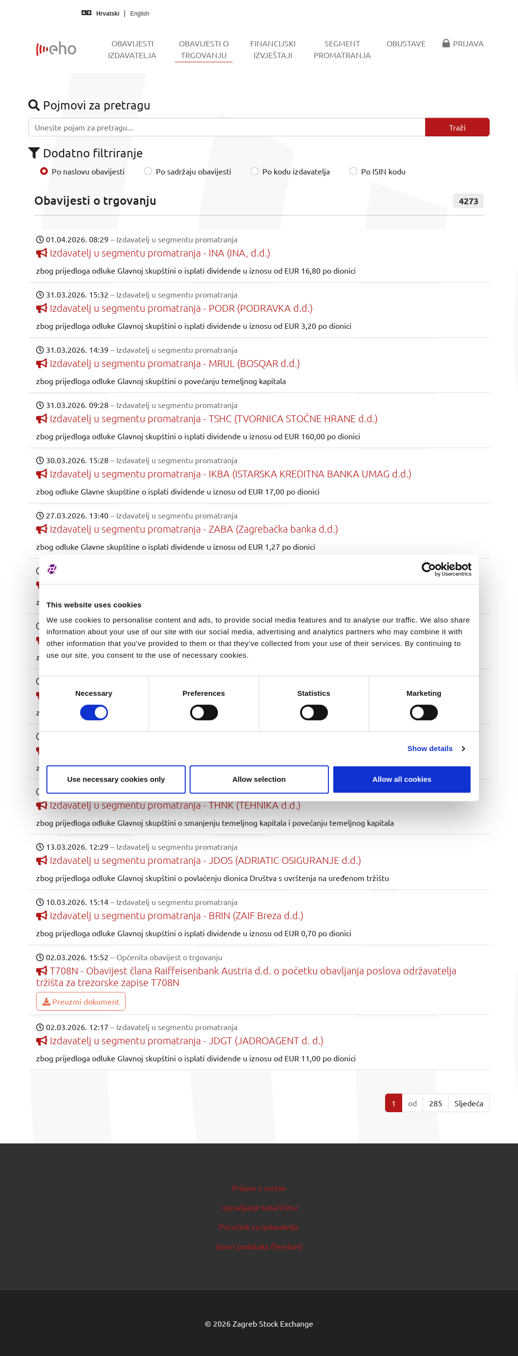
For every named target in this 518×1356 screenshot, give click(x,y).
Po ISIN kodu (383, 171)
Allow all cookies (402, 779)
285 (435, 1103)
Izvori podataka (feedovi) (259, 1246)
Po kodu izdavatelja (296, 171)
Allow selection (258, 779)
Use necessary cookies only (116, 779)
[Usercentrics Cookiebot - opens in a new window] (429, 569)
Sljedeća (468, 1103)
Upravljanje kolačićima (259, 1207)
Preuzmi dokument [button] (81, 1001)
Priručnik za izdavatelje (259, 1226)
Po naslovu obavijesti (88, 171)
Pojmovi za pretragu (89, 105)
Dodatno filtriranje (85, 153)
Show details (430, 748)
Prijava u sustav (259, 1187)
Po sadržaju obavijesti (193, 171)
